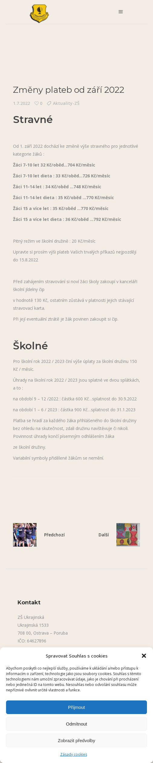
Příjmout (76, 707)
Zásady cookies (73, 754)
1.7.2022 (21, 103)
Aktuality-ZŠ (66, 103)
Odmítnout (76, 723)
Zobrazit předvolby (76, 740)
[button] (144, 656)
